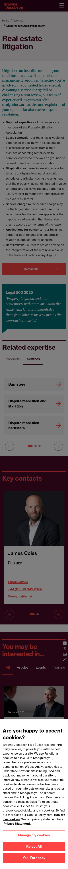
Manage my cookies (34, 839)
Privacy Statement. (17, 827)
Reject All (34, 850)
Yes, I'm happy (34, 862)
